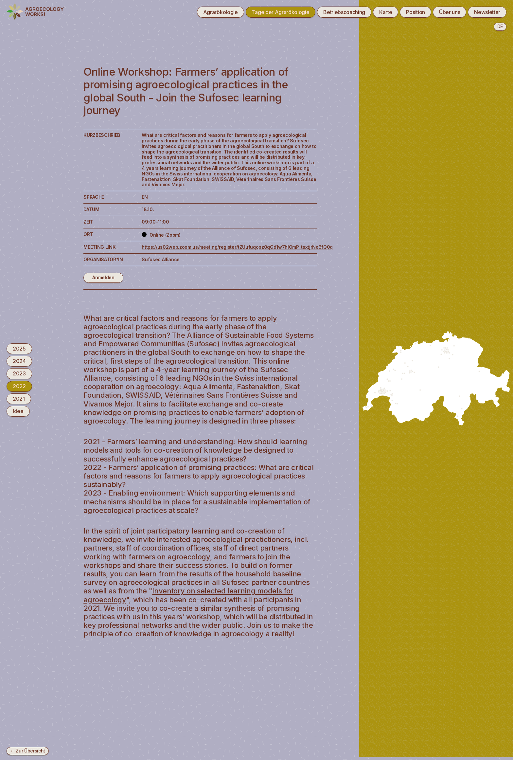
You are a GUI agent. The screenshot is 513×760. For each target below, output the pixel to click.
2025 (19, 348)
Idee (18, 411)
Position (415, 12)
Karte (385, 12)
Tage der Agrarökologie (281, 12)
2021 (19, 398)
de (500, 26)
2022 (19, 386)
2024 (19, 361)
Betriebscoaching (344, 12)
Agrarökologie (220, 12)
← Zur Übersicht (27, 750)
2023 (19, 373)
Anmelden (103, 277)
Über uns (449, 12)
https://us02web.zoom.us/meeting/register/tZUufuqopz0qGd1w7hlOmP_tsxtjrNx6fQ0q (237, 247)
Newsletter (487, 12)
